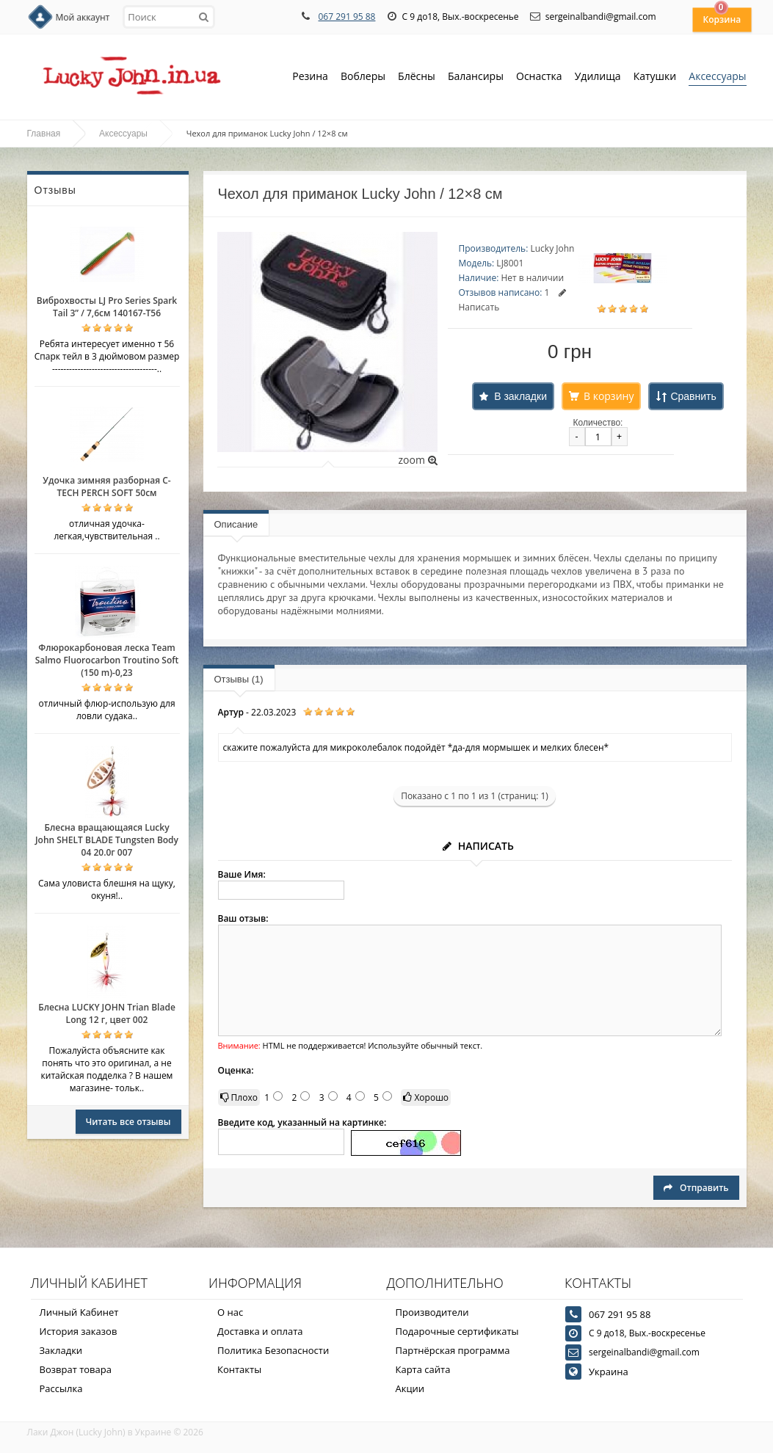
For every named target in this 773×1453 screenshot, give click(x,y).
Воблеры (363, 77)
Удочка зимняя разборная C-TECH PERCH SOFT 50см (106, 486)
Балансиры (476, 77)
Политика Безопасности (273, 1350)
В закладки (520, 396)
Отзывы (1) (239, 679)
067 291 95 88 (346, 16)
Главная (44, 133)
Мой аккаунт (83, 17)
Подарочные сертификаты (457, 1331)
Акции (410, 1388)
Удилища (598, 77)
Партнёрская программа (453, 1350)
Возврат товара (76, 1369)
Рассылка (61, 1388)
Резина (310, 77)
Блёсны (416, 77)
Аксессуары (717, 76)
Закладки (61, 1350)
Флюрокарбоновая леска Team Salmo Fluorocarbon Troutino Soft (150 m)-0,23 (107, 660)
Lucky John (552, 248)
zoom (417, 460)
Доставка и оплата (260, 1331)
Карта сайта (423, 1369)
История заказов (78, 1331)
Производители (432, 1312)
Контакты (239, 1369)
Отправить (696, 1187)
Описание (236, 524)
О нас (230, 1312)
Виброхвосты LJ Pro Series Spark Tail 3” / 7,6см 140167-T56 (107, 306)
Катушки (655, 77)
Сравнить (693, 396)
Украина (608, 1371)
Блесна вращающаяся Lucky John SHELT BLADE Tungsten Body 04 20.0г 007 (106, 840)
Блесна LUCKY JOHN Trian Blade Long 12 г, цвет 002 (106, 1013)
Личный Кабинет (79, 1312)
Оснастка (539, 77)
